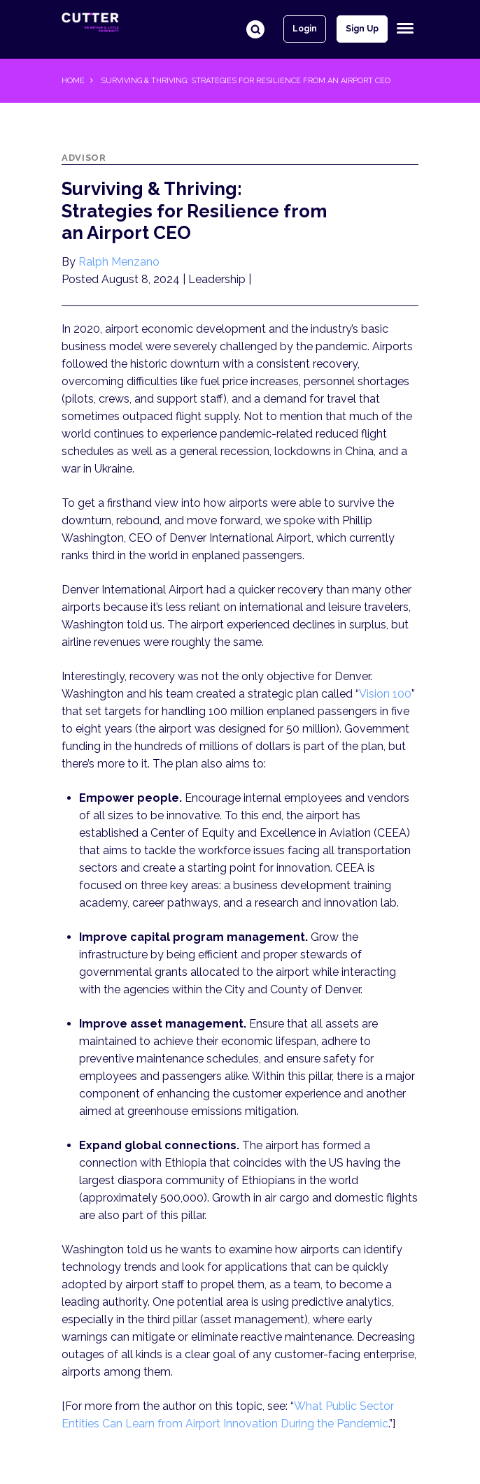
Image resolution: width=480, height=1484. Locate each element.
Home (73, 80)
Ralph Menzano (119, 261)
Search (255, 29)
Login (304, 29)
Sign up (362, 29)
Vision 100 (385, 693)
